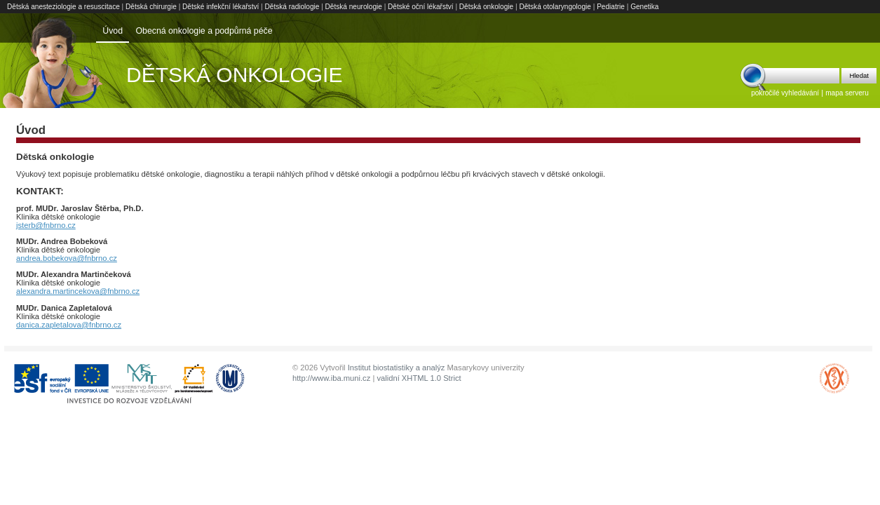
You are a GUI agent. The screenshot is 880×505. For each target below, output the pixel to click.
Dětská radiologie (292, 7)
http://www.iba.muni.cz (331, 378)
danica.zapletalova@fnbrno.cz (68, 325)
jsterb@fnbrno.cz (46, 225)
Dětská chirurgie (151, 7)
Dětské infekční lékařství (220, 7)
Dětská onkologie (486, 7)
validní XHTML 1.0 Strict (419, 378)
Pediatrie (611, 7)
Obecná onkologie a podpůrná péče (203, 31)
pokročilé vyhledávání (785, 93)
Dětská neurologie (353, 7)
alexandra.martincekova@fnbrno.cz (78, 291)
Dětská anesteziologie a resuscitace (63, 7)
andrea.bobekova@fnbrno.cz (66, 258)
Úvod (112, 31)
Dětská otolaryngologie (555, 7)
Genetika (644, 7)
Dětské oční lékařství (421, 7)
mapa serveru (847, 93)
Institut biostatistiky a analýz (396, 367)
